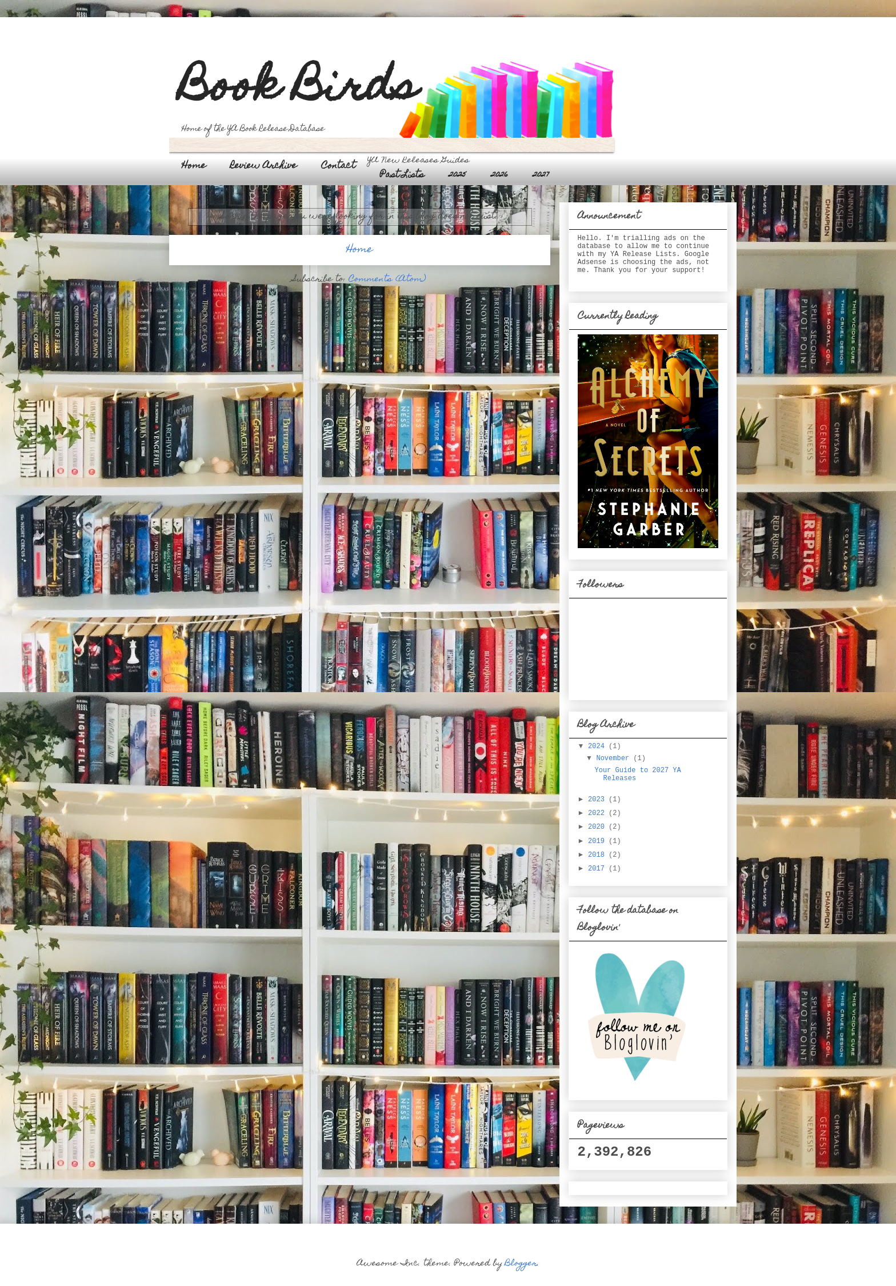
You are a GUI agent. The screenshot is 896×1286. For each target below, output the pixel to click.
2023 (598, 800)
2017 (598, 869)
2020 (598, 827)
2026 (499, 175)
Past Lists (402, 175)
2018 (598, 855)
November (614, 758)
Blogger (521, 1264)
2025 (457, 175)
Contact (338, 166)
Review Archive (263, 166)
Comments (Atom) (387, 279)
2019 (598, 841)
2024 (598, 746)
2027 (541, 175)
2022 (598, 813)
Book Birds (298, 90)
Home (194, 166)
